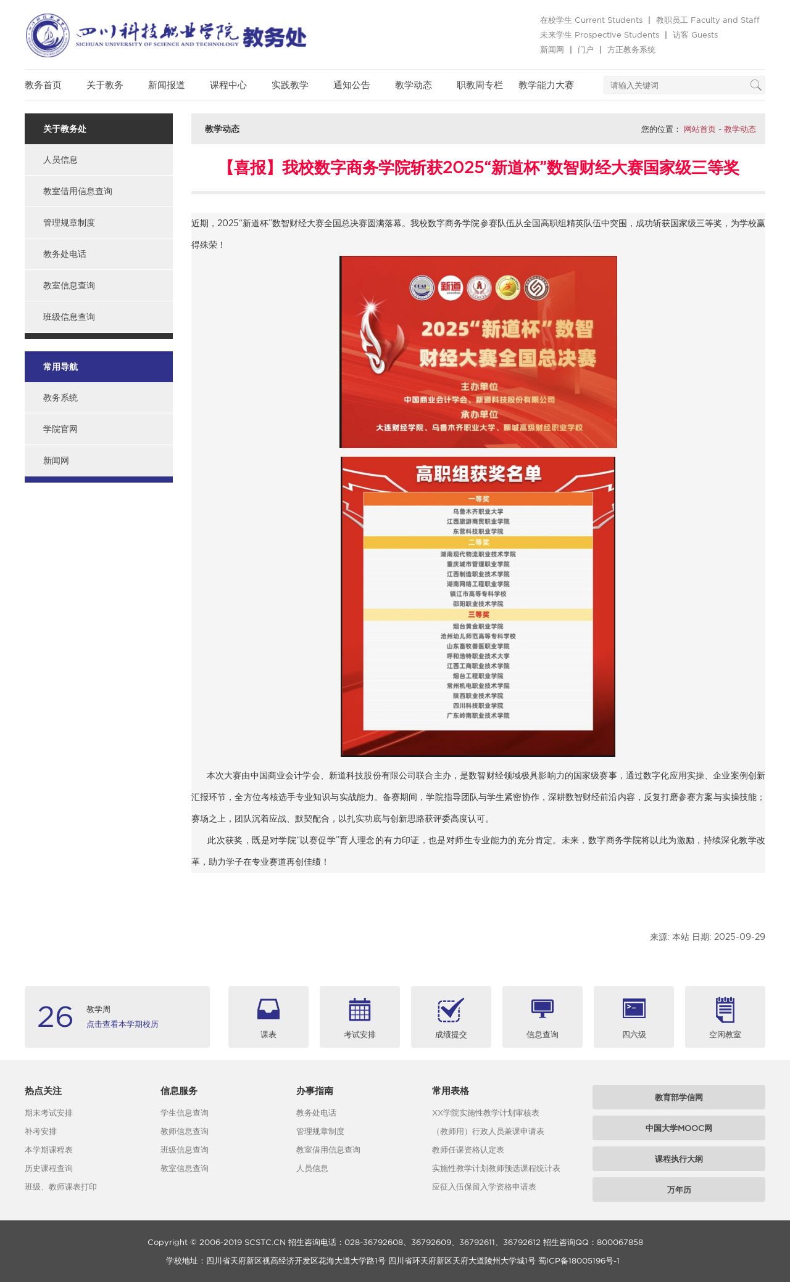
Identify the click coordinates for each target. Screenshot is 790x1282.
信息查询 (542, 1034)
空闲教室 (725, 1034)
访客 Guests (695, 34)
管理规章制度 (69, 222)
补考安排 (41, 1131)
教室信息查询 (69, 285)
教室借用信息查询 (77, 191)
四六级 (634, 1034)
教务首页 (43, 85)
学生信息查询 (184, 1112)
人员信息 (60, 160)
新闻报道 (166, 85)
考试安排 (360, 1034)
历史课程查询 (49, 1168)
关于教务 (104, 85)
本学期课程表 (49, 1149)
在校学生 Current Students (591, 19)
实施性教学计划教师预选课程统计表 (496, 1168)
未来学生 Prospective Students (599, 34)
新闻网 (552, 49)
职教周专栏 (480, 85)
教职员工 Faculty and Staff (708, 19)
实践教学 (290, 85)
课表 (268, 1034)
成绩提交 (451, 1034)
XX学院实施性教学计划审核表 (485, 1112)
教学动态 (413, 85)
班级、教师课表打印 (61, 1186)
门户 (586, 49)
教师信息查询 (184, 1131)
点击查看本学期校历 (122, 1023)
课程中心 (228, 85)
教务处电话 (64, 254)
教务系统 (60, 397)
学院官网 (60, 429)
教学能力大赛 (546, 85)
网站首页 (700, 129)
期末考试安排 (49, 1112)
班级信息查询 (69, 317)
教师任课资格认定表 (468, 1149)
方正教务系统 (631, 49)
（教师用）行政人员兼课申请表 (488, 1131)
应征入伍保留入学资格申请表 (484, 1186)
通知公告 (351, 85)
